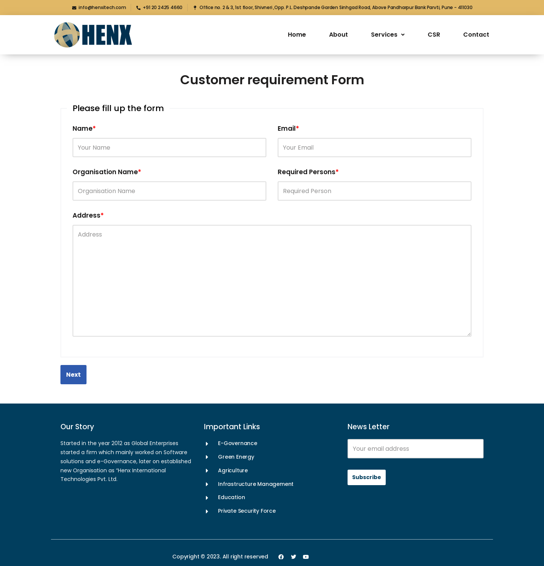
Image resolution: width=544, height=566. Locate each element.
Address (88, 215)
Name (84, 128)
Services (388, 34)
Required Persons (308, 171)
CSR (434, 34)
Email (288, 128)
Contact (476, 34)
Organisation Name (107, 171)
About (338, 34)
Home (297, 34)
